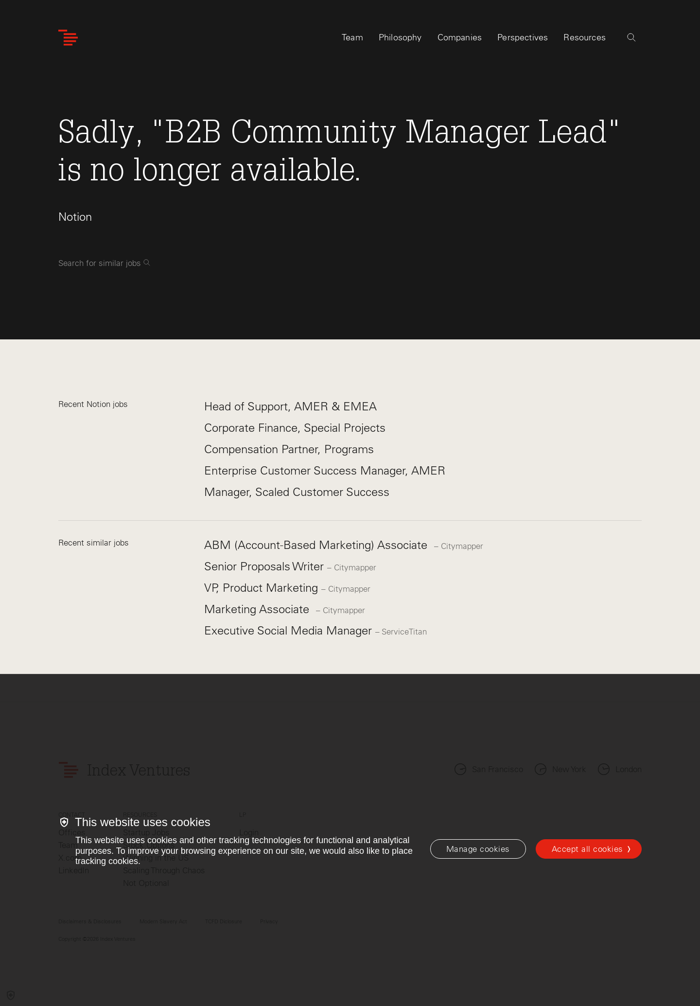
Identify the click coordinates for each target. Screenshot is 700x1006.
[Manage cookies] (478, 849)
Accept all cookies (587, 849)
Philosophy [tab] (400, 37)
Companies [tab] (460, 37)
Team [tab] (352, 37)
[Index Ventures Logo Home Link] (68, 38)
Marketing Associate (260, 609)
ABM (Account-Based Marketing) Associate (319, 545)
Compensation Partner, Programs (289, 449)
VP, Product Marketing (262, 588)
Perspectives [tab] (522, 37)
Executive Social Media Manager (289, 630)
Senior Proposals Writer (265, 566)
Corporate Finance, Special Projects (294, 428)
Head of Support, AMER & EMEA (290, 406)
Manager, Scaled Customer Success (296, 492)
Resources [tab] (584, 37)
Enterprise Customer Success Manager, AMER (324, 470)
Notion (75, 217)
